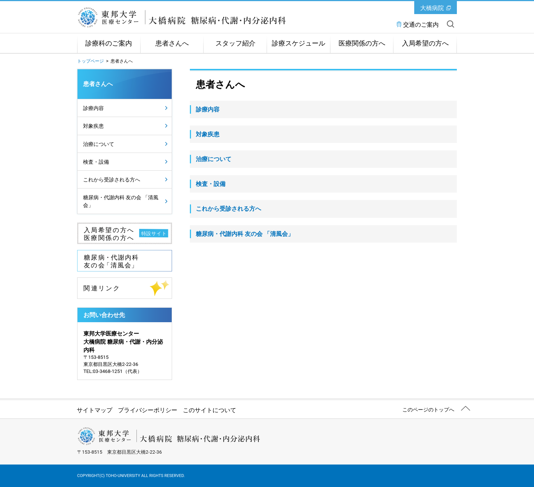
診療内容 (93, 108)
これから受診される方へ (111, 180)
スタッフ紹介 (235, 43)
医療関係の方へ (362, 43)
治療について (98, 144)
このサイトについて (209, 410)
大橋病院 (432, 7)
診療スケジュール (298, 43)
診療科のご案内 (108, 43)
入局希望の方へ (425, 43)
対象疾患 (93, 126)
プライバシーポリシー (147, 410)
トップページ (90, 61)
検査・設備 (96, 162)
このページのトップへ (428, 410)
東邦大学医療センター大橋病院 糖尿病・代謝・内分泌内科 (182, 17)
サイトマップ (94, 410)
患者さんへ (172, 43)
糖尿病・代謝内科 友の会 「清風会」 (120, 201)
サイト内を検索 (450, 24)
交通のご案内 (421, 24)
